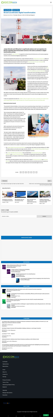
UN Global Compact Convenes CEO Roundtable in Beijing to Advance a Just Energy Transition (21, 328)
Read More (9, 291)
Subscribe (5, 390)
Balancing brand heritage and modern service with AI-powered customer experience (24, 289)
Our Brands (5, 361)
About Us (5, 372)
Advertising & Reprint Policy (9, 384)
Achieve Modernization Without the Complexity (16, 265)
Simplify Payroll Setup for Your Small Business (25, 274)
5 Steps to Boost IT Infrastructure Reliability (20, 269)
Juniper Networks (15, 54)
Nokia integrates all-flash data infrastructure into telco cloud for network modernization (25, 299)
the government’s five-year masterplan (35, 61)
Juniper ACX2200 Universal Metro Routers (40, 149)
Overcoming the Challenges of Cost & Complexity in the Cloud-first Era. (35, 278)
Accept (46, 415)
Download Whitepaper (11, 267)
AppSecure (8, 154)
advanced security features (36, 152)
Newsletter (5, 395)
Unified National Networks (39, 58)
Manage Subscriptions (7, 392)
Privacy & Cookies (6, 380)
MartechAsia (5, 366)
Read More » (4, 326)
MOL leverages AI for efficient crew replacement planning (31, 200)
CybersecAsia (6, 364)
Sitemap (4, 376)
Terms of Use (5, 382)
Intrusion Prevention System (18, 154)
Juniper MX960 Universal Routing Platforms (16, 147)
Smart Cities (16, 10)
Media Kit (5, 387)
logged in (8, 212)
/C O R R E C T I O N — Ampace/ (8, 333)
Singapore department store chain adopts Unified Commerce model (45, 200)
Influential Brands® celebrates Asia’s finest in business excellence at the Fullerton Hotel (20, 339)
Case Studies (7, 10)
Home (4, 369)
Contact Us (5, 374)
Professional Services (37, 159)
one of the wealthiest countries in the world (36, 71)
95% (47, 68)
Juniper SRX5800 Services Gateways (14, 152)
